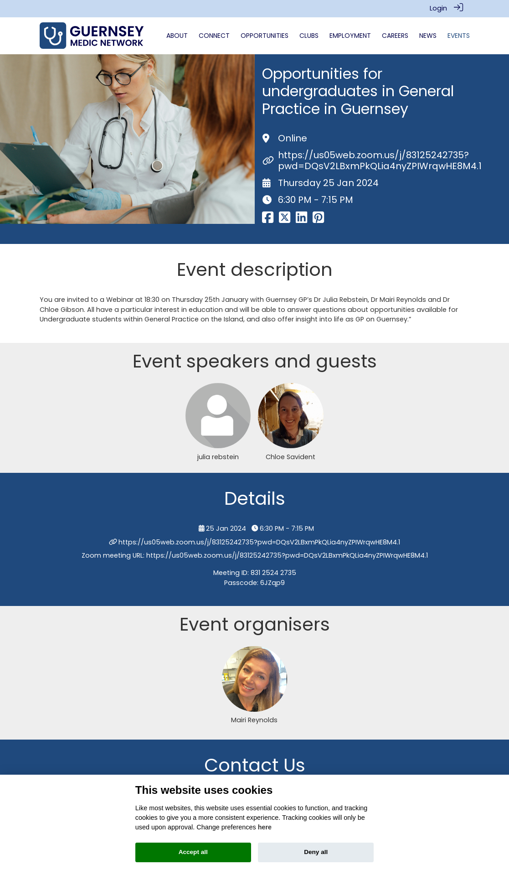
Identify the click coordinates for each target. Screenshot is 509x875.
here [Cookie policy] (265, 827)
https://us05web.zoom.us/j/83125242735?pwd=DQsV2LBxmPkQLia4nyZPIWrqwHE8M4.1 (380, 160)
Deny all (316, 852)
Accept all (193, 852)
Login (438, 8)
